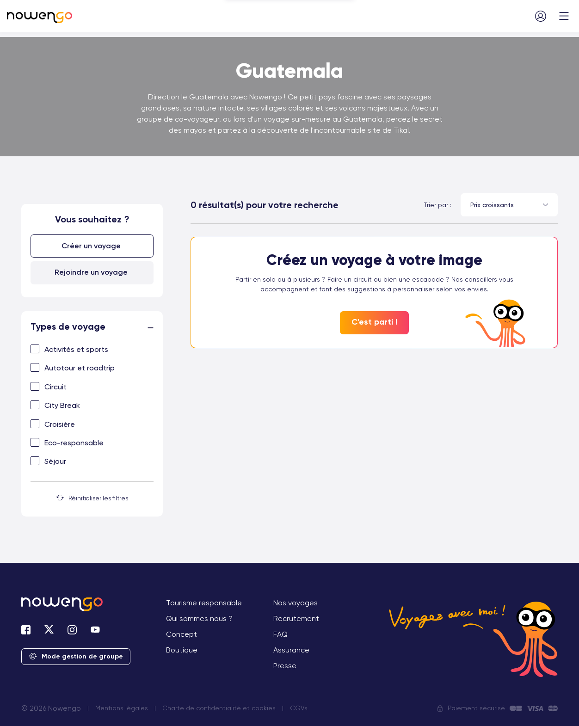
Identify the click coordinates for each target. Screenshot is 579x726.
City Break (62, 405)
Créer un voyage (91, 245)
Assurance (291, 650)
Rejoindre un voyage (91, 272)
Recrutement (296, 618)
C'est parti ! (374, 322)
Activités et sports (76, 349)
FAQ (280, 634)
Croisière (59, 424)
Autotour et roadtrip (79, 367)
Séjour (55, 461)
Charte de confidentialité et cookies (219, 708)
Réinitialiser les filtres (92, 498)
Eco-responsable (74, 442)
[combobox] (509, 204)
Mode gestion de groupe (76, 657)
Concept (181, 634)
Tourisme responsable (204, 602)
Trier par (436, 205)
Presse (284, 665)
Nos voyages (295, 602)
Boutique (181, 650)
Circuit (55, 386)
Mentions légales (121, 708)
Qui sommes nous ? (199, 618)
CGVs (299, 708)
